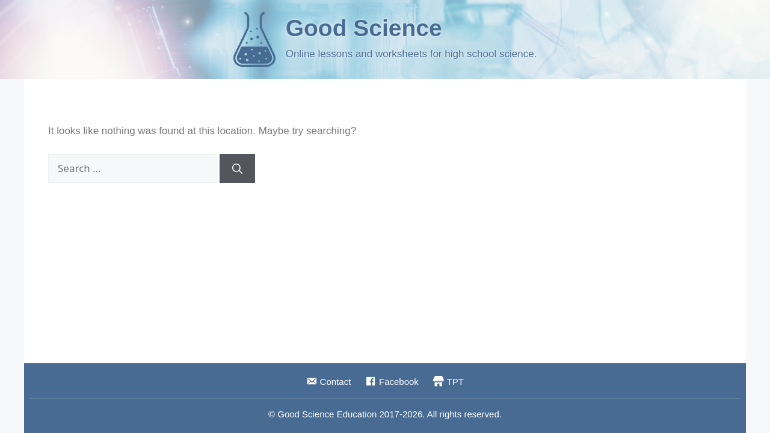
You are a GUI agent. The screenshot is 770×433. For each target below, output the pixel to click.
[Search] (237, 168)
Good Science (364, 28)
